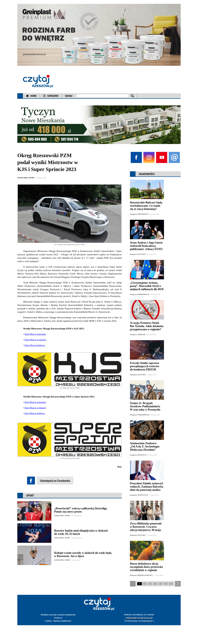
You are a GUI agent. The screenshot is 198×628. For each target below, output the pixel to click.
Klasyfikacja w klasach (35, 339)
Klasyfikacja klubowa (35, 345)
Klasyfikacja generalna (35, 334)
